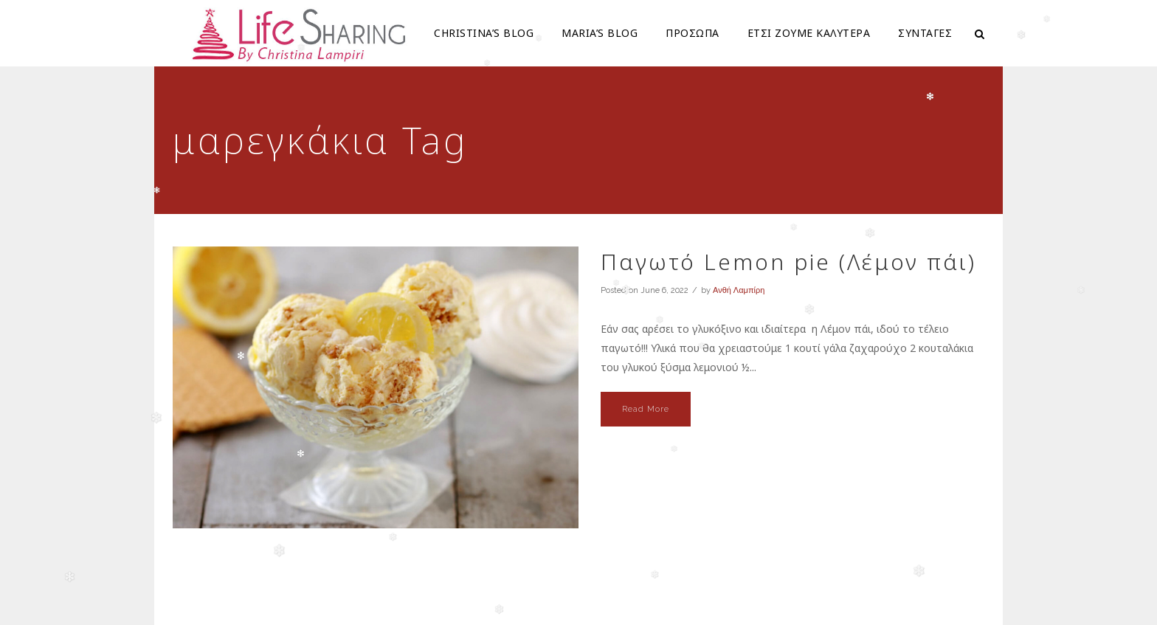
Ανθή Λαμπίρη (738, 290)
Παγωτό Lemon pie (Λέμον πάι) (788, 261)
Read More (645, 409)
